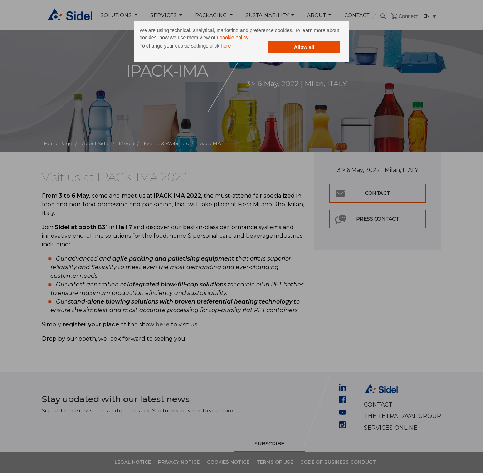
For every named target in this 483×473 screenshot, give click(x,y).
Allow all (304, 47)
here (226, 46)
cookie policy (234, 37)
